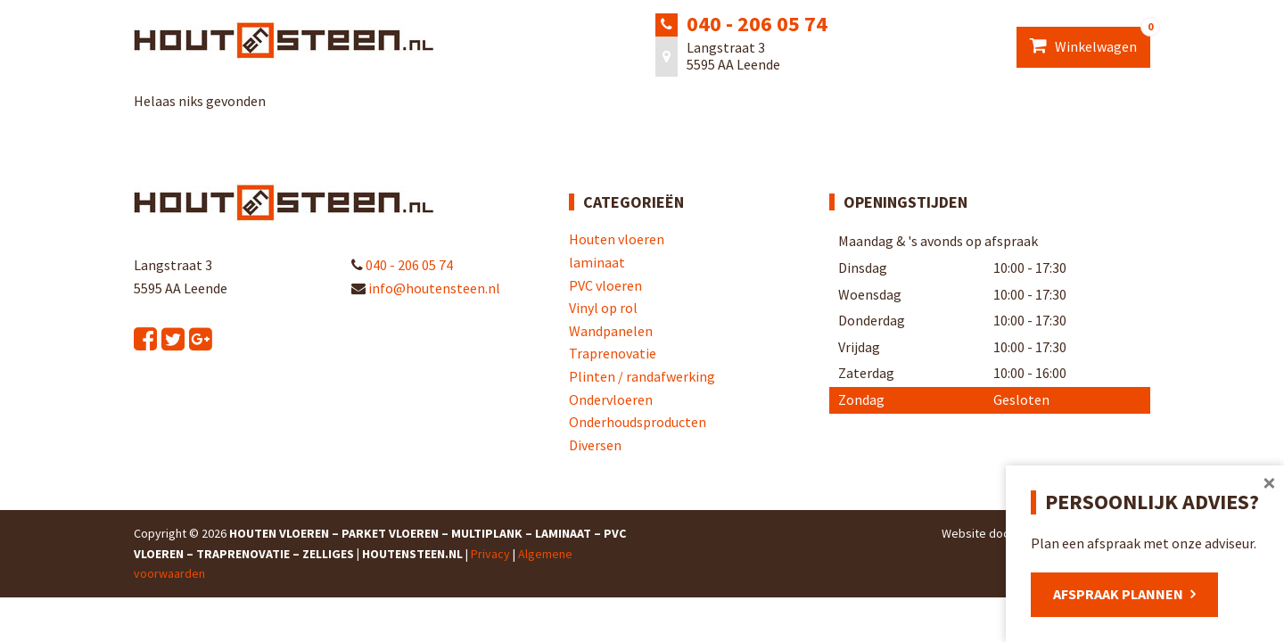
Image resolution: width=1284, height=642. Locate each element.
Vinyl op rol (603, 308)
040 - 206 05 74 (757, 23)
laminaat (597, 262)
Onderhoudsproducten (637, 422)
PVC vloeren (605, 285)
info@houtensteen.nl (425, 288)
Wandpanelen (611, 331)
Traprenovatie (612, 353)
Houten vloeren (616, 239)
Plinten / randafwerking (642, 376)
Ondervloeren (611, 399)
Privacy (490, 554)
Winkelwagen (1090, 41)
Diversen (595, 445)
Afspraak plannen (1118, 594)
